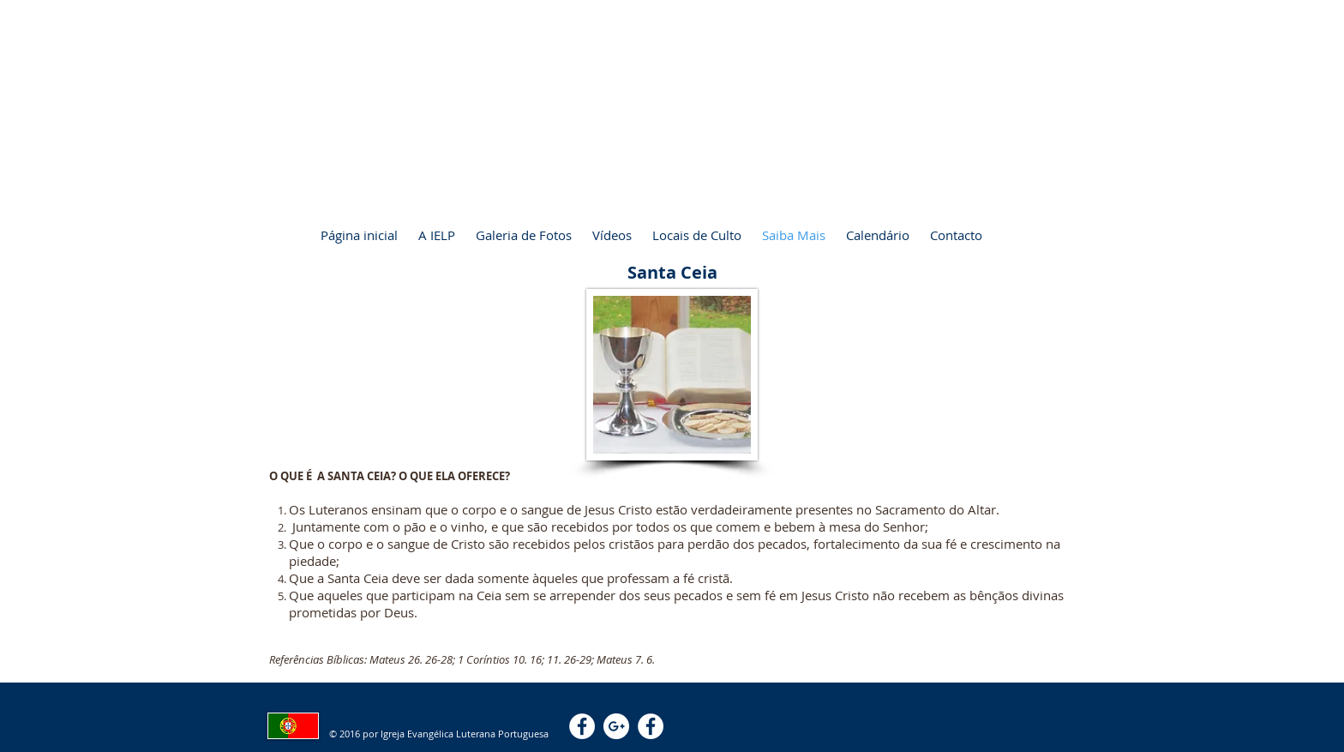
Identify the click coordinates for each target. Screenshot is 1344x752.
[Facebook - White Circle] (582, 726)
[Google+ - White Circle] (616, 726)
